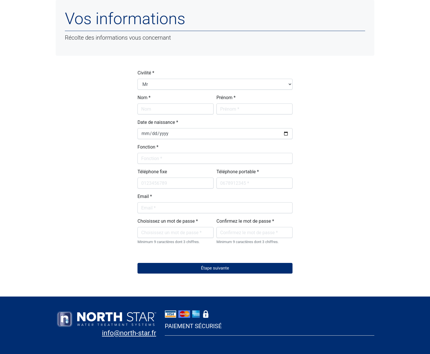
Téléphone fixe (152, 171)
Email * (144, 196)
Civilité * (145, 73)
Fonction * (147, 147)
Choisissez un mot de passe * (167, 221)
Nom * (143, 97)
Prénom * (226, 97)
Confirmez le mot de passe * (245, 221)
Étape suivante (215, 268)
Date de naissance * (157, 122)
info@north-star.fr (129, 333)
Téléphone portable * (237, 171)
